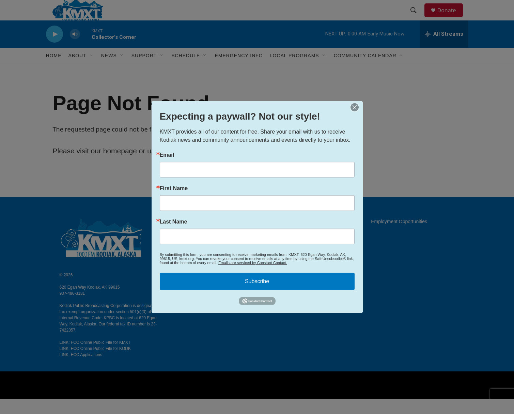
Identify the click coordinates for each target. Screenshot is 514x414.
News (109, 71)
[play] (54, 49)
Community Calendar (365, 71)
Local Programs (294, 71)
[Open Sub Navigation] (91, 71)
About (198, 237)
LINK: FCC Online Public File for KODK (95, 364)
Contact (200, 252)
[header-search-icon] (416, 18)
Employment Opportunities (399, 237)
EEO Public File (298, 237)
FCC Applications (299, 252)
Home (54, 71)
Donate (451, 17)
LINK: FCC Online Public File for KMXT (95, 357)
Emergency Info (239, 71)
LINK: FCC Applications (81, 370)
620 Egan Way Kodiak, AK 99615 (90, 302)
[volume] (75, 49)
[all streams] (444, 49)
